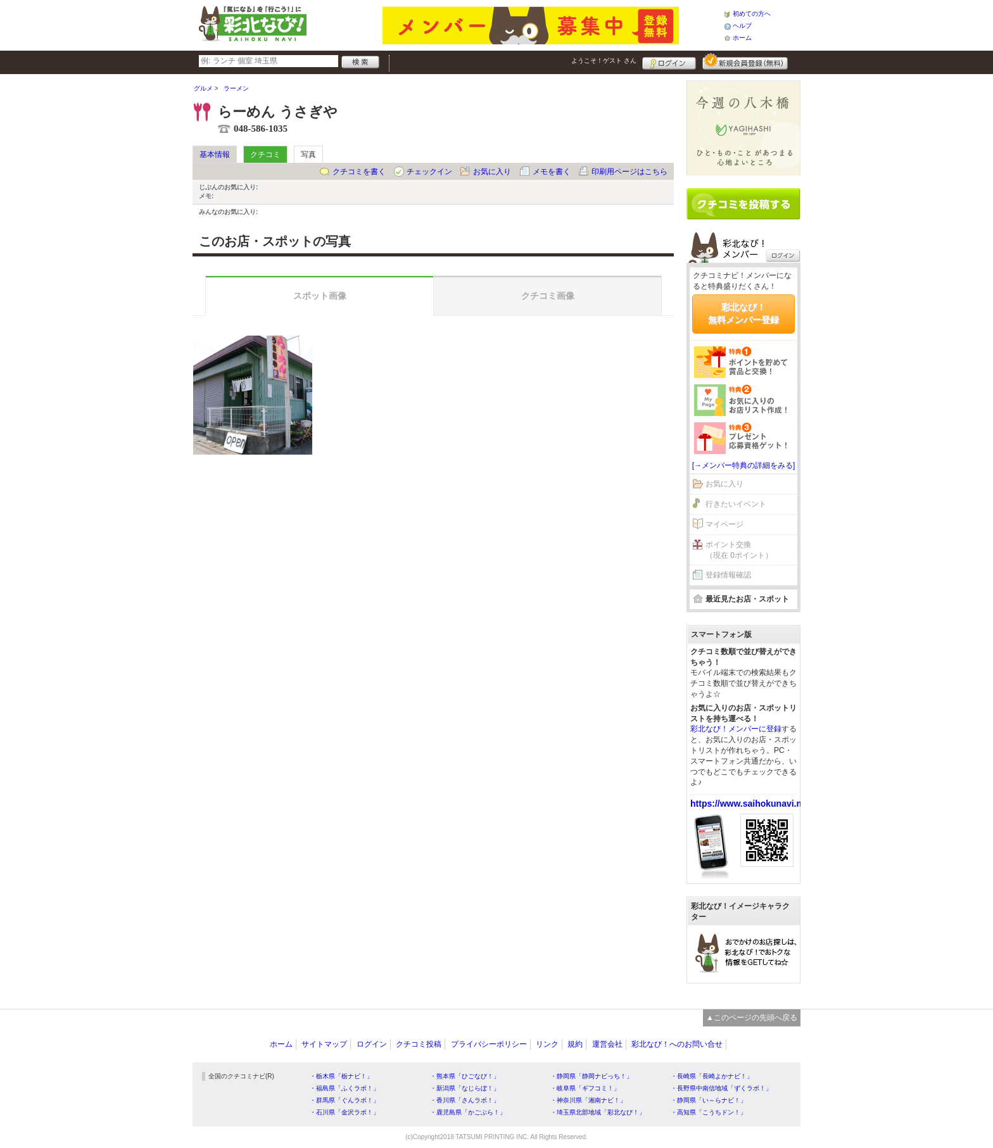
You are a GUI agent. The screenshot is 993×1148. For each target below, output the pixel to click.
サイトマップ (324, 1044)
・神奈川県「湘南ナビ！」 (588, 1100)
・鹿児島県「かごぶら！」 (468, 1112)
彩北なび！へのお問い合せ (677, 1044)
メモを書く (552, 171)
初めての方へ (752, 13)
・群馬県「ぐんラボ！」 (344, 1100)
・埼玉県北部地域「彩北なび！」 (597, 1112)
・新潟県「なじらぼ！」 (465, 1088)
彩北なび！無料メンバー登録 (743, 313)
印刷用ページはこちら (629, 171)
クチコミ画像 (547, 296)
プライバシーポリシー (489, 1044)
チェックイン (429, 171)
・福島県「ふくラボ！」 (344, 1088)
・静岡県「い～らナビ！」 (709, 1100)
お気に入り (492, 171)
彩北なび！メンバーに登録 (735, 728)
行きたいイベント (735, 504)
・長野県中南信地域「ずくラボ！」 (721, 1088)
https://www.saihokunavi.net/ (751, 803)
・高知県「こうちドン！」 (709, 1112)
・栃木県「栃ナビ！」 (341, 1076)
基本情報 (214, 154)
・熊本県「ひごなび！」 (465, 1076)
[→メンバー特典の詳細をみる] (743, 465)
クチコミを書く (359, 171)
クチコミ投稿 (418, 1044)
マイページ (724, 524)
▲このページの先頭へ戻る (751, 1017)
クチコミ (265, 154)
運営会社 (607, 1044)
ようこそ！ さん (603, 60)
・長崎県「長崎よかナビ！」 (712, 1076)
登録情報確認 (728, 575)
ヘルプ (742, 25)
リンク (547, 1044)
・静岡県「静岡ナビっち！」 (591, 1076)
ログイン (669, 61)
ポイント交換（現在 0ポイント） (739, 550)
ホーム (742, 37)
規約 (575, 1044)
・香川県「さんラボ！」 (465, 1100)
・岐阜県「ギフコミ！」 (585, 1088)
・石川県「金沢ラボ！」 (344, 1112)
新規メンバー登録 (745, 61)
